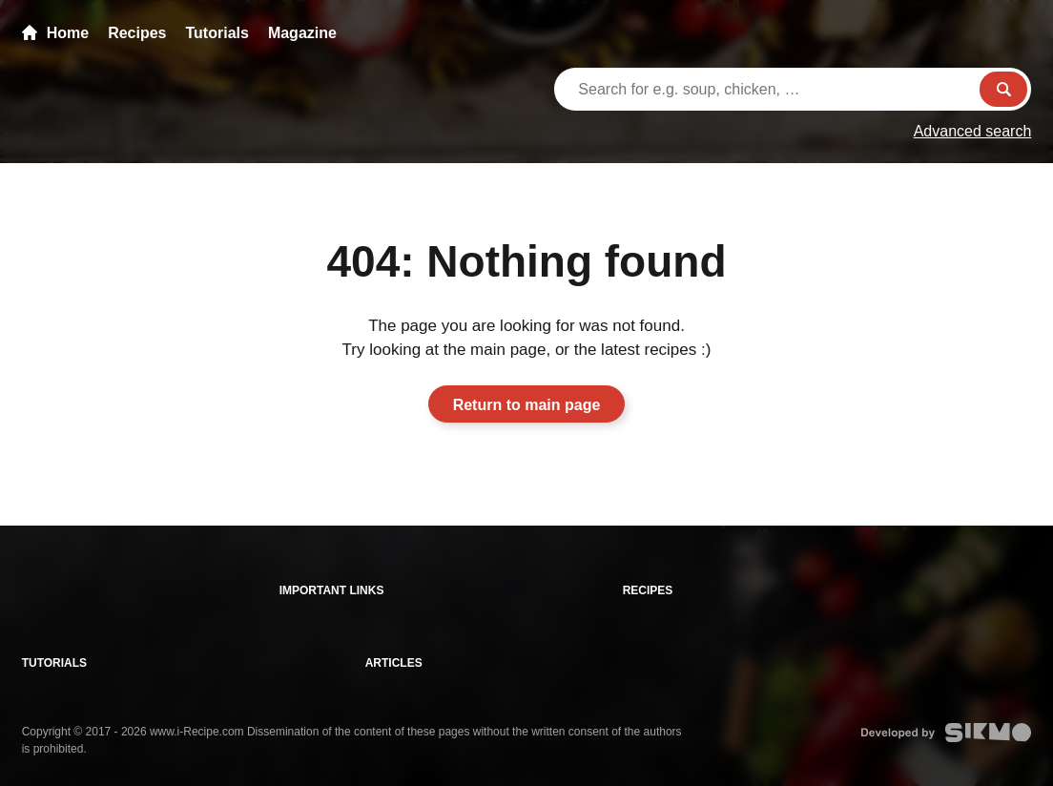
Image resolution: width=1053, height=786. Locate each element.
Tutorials (217, 33)
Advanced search (973, 131)
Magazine (302, 33)
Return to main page (527, 405)
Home (55, 33)
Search (1003, 89)
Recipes (137, 33)
